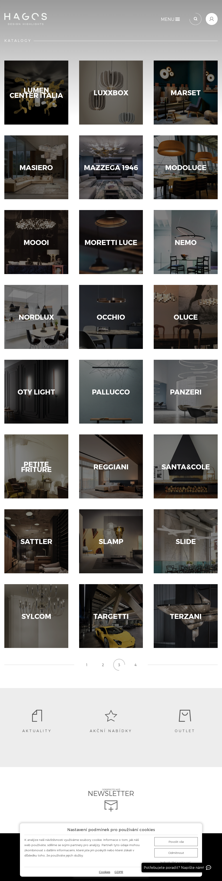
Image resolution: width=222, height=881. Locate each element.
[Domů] (25, 19)
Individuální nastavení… (176, 862)
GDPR (118, 872)
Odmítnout (176, 853)
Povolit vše (176, 841)
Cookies (104, 872)
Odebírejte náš (111, 800)
